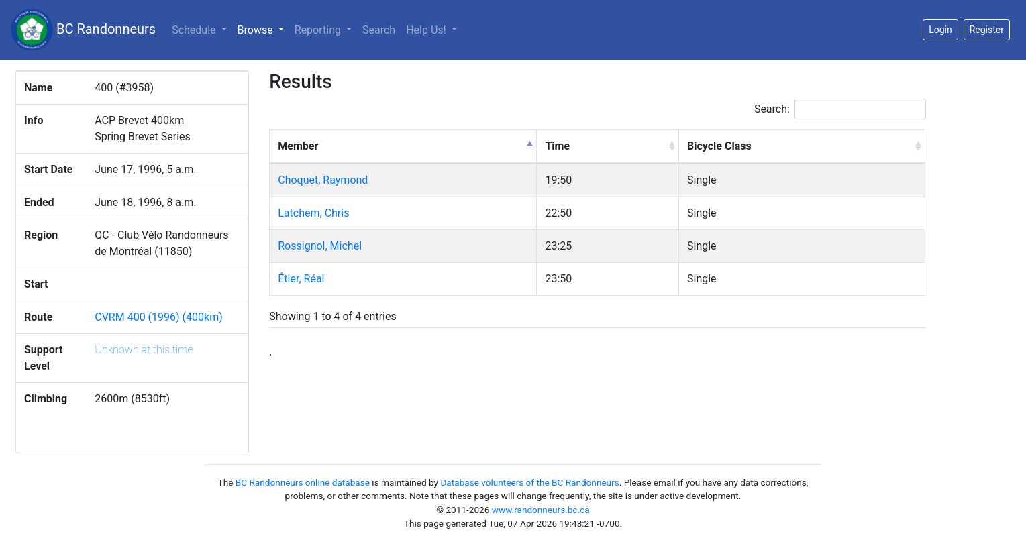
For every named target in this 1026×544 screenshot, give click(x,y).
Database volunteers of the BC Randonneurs (529, 482)
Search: (840, 109)
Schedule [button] (195, 29)
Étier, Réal (301, 278)
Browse (263, 28)
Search (378, 29)
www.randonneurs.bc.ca (541, 509)
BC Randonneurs (83, 30)
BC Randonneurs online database (303, 482)
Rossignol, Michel (320, 245)
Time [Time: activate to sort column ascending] (557, 146)
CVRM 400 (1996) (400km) (159, 317)
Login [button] (940, 29)
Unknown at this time (144, 349)
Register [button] (987, 29)
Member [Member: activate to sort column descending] (298, 146)
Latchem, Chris (313, 213)
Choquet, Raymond (323, 180)
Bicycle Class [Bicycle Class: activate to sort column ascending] (719, 146)
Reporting (319, 29)
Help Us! (427, 29)
